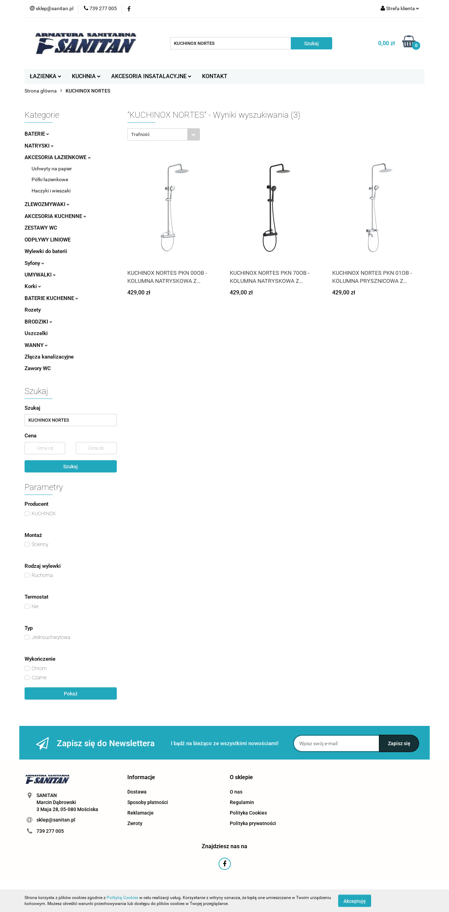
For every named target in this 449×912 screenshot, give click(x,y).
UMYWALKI (40, 275)
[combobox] (163, 134)
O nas (236, 792)
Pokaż (71, 693)
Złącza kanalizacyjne (49, 357)
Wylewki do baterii (46, 251)
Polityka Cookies (248, 813)
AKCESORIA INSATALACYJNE (151, 76)
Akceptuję (354, 901)
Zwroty (134, 823)
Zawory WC (38, 368)
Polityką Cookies (122, 897)
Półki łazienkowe (50, 179)
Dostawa (137, 792)
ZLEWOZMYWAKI (47, 204)
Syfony (34, 263)
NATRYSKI (39, 146)
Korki (33, 286)
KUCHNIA (86, 76)
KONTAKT (214, 76)
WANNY (36, 345)
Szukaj (70, 466)
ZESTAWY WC (41, 228)
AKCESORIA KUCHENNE (55, 216)
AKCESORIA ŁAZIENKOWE (58, 157)
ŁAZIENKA (45, 76)
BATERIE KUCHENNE (51, 298)
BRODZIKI (38, 322)
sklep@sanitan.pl (55, 820)
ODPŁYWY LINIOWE (48, 240)
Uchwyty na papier (52, 168)
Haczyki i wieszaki (51, 190)
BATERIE (37, 134)
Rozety (33, 310)
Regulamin (242, 802)
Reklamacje (140, 813)
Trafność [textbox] (140, 134)
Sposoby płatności (147, 802)
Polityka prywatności (253, 823)
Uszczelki (36, 333)
